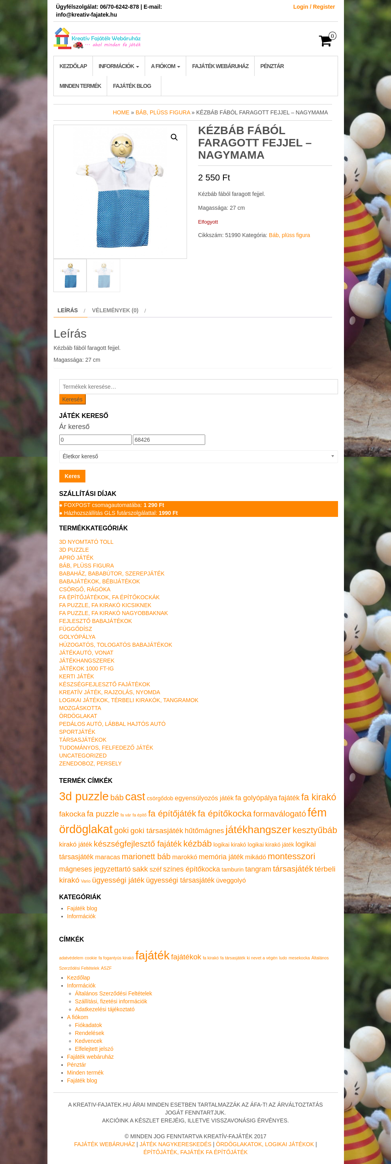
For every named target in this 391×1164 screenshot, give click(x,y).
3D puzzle (74, 550)
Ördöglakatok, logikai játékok (265, 1144)
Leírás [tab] (68, 310)
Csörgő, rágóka (85, 589)
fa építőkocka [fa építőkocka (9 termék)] (224, 813)
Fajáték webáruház (220, 66)
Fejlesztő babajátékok (95, 621)
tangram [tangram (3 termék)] (258, 869)
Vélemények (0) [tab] (115, 310)
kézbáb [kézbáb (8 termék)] (197, 844)
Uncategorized (83, 755)
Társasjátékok (83, 740)
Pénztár (272, 66)
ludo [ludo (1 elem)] (283, 957)
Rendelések (89, 1033)
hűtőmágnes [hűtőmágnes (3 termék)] (204, 831)
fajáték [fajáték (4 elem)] (152, 955)
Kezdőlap (73, 66)
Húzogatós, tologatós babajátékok (115, 645)
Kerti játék (76, 676)
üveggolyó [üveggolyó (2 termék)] (231, 880)
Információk (119, 66)
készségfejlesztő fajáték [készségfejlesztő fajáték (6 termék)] (138, 843)
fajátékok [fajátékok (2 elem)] (186, 957)
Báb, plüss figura (163, 112)
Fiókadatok (88, 1025)
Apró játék (76, 557)
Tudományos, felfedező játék (106, 747)
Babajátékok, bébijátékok (99, 581)
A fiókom (165, 66)
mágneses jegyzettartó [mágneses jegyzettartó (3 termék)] (95, 869)
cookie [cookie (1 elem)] (91, 957)
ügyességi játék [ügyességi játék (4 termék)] (118, 880)
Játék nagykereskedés (176, 1144)
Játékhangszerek (87, 660)
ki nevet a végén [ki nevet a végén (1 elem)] (262, 957)
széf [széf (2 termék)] (155, 869)
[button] (174, 137)
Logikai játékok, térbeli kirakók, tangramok (128, 700)
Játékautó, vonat (86, 652)
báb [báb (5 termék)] (117, 797)
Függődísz (75, 629)
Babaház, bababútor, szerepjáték (112, 573)
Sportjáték (77, 732)
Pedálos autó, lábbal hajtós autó (112, 724)
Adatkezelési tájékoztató (105, 1009)
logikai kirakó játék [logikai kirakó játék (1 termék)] (270, 844)
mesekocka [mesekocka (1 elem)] (299, 957)
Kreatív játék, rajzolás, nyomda (110, 692)
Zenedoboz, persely (90, 763)
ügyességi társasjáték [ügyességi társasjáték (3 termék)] (180, 880)
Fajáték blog (132, 86)
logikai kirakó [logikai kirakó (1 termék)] (229, 844)
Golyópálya (77, 637)
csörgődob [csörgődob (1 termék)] (160, 798)
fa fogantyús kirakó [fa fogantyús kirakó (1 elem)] (116, 957)
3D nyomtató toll (86, 542)
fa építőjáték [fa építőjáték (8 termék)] (172, 813)
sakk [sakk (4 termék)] (140, 869)
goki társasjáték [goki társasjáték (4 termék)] (156, 830)
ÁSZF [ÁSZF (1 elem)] (106, 968)
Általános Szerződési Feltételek (113, 993)
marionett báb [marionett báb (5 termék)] (146, 856)
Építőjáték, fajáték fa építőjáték (196, 1152)
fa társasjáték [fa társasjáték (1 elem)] (232, 957)
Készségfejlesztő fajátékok (104, 684)
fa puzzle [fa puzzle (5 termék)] (103, 813)
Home (121, 112)
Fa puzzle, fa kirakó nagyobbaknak (113, 613)
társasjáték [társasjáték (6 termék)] (293, 868)
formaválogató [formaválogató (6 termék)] (279, 813)
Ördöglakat (78, 716)
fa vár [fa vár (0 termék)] (126, 815)
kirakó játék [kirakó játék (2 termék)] (76, 844)
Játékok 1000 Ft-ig (86, 668)
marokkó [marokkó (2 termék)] (184, 857)
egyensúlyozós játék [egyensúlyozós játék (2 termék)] (204, 798)
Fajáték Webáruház (104, 1144)
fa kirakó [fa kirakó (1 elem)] (211, 957)
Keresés (72, 399)
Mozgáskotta (80, 708)
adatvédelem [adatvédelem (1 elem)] (71, 957)
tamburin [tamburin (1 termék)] (233, 869)
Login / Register (314, 7)
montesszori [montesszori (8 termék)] (291, 856)
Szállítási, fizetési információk (111, 1001)
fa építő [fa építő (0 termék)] (139, 815)
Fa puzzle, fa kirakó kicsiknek (105, 605)
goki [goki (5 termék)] (121, 830)
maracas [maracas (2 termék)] (107, 857)
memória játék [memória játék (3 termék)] (221, 857)
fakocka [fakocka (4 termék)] (72, 814)
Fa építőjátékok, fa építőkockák (109, 597)
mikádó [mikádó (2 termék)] (255, 857)
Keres (72, 476)
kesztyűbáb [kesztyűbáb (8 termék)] (315, 830)
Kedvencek (88, 1041)
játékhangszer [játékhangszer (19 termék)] (258, 829)
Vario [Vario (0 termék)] (86, 881)
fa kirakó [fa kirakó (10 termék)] (318, 797)
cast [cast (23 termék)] (135, 796)
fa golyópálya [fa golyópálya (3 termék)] (256, 798)
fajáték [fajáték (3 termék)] (289, 798)
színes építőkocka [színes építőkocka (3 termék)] (191, 869)
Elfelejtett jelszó (94, 1049)
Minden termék (80, 86)
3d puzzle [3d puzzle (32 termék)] (84, 796)
